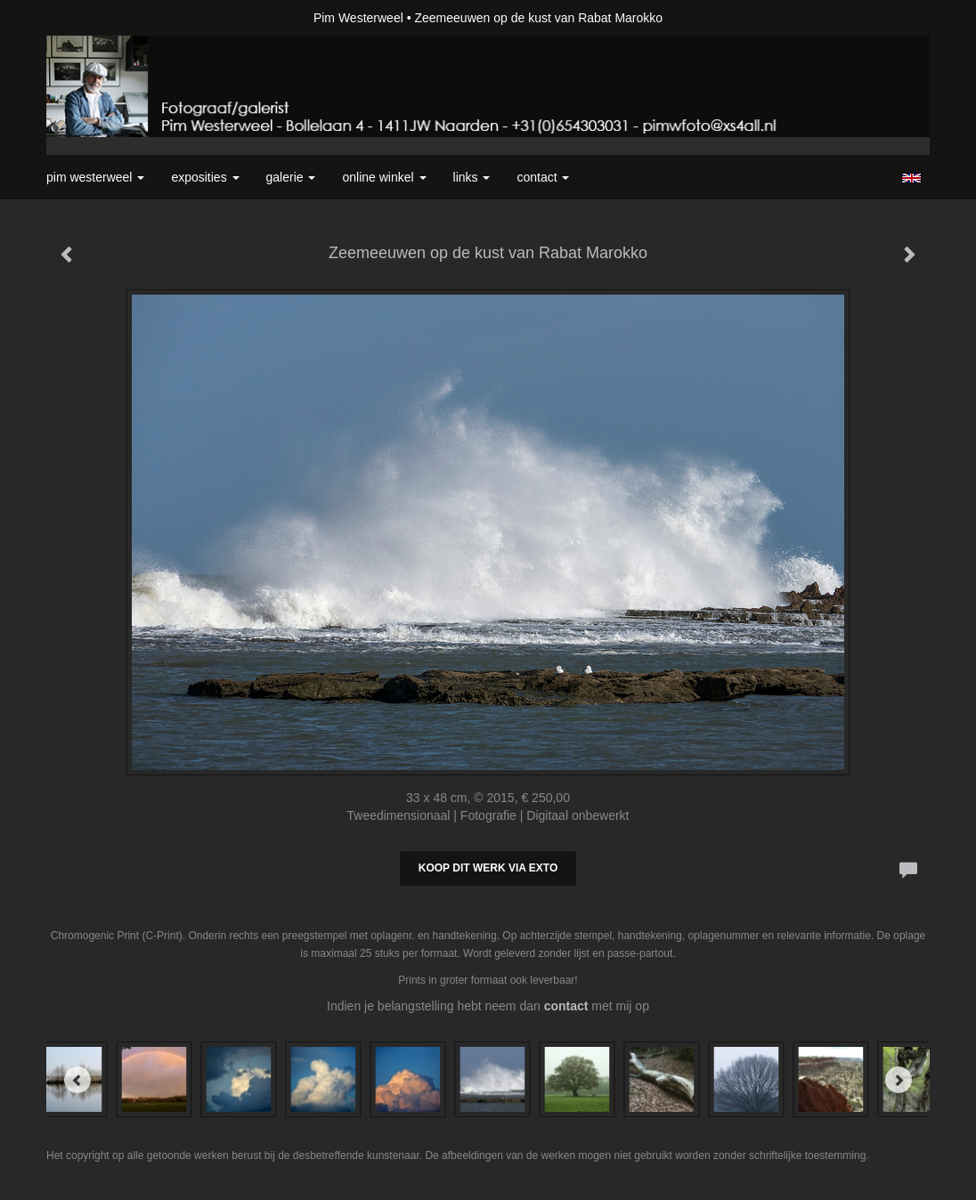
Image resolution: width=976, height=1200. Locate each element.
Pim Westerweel (358, 18)
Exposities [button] (205, 177)
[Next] (898, 1079)
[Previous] (77, 1079)
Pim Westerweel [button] (95, 177)
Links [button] (472, 177)
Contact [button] (542, 177)
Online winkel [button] (384, 177)
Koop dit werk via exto (488, 868)
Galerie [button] (291, 177)
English (911, 178)
